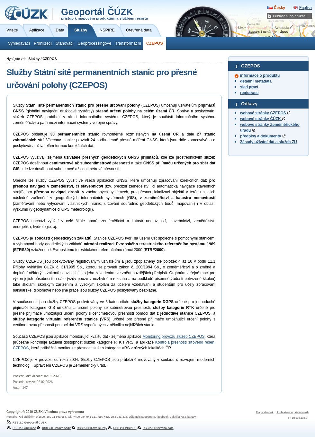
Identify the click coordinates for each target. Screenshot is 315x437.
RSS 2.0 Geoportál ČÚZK (26, 422)
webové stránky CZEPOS (265, 113)
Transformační (128, 43)
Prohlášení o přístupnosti (292, 412)
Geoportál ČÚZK (104, 13)
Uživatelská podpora (142, 416)
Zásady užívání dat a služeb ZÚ (268, 142)
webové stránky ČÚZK (262, 119)
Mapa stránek (265, 412)
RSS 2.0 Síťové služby (89, 428)
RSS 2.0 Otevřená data (155, 428)
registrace (249, 93)
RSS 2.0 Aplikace (21, 428)
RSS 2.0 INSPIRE (122, 428)
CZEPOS (154, 43)
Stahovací (65, 43)
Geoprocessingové (94, 43)
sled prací (249, 87)
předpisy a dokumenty (262, 136)
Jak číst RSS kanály (183, 416)
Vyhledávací (19, 43)
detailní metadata (256, 81)
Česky (279, 7)
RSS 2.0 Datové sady (53, 428)
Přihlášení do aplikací (290, 16)
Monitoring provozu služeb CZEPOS (173, 336)
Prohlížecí (43, 43)
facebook (162, 416)
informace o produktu (260, 75)
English (305, 7)
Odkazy (249, 103)
